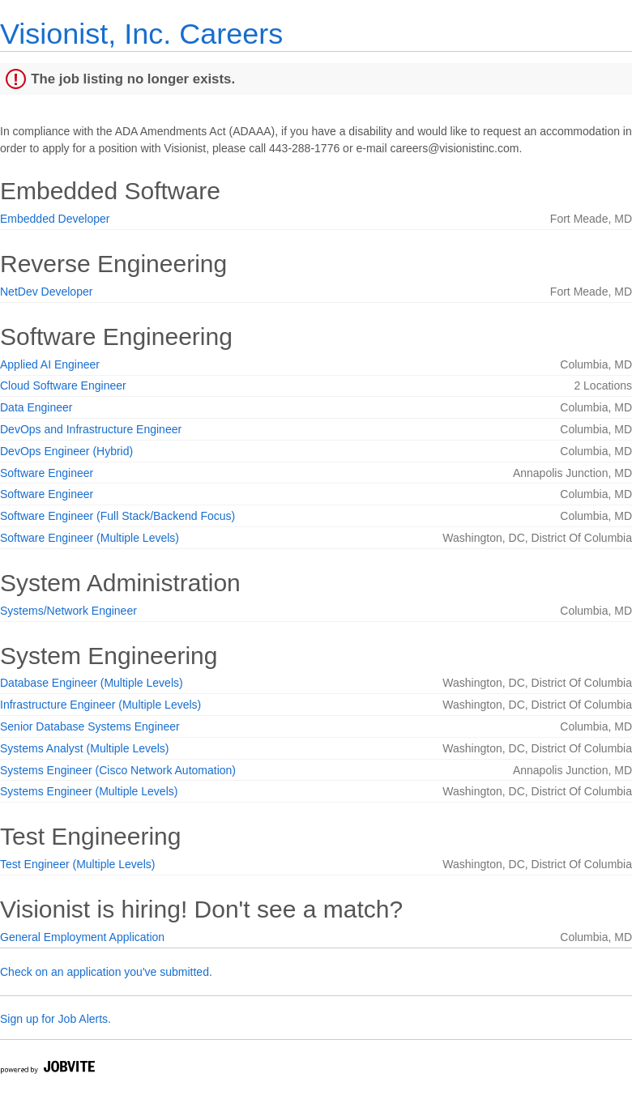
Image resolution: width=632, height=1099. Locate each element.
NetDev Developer (46, 291)
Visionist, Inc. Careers (141, 33)
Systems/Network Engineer (68, 610)
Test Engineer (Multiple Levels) (77, 864)
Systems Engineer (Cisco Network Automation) (118, 770)
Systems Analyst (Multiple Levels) (84, 748)
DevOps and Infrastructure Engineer (90, 429)
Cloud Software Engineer (63, 385)
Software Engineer (46, 472)
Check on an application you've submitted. (106, 971)
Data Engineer (36, 407)
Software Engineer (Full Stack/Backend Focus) (117, 515)
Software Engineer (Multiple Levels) (89, 537)
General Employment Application (82, 937)
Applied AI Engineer (50, 364)
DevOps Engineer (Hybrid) (66, 451)
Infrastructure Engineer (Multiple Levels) (100, 704)
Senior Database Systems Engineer (90, 726)
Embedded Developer (54, 218)
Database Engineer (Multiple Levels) (91, 682)
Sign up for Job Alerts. (55, 1018)
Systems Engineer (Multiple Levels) (88, 791)
